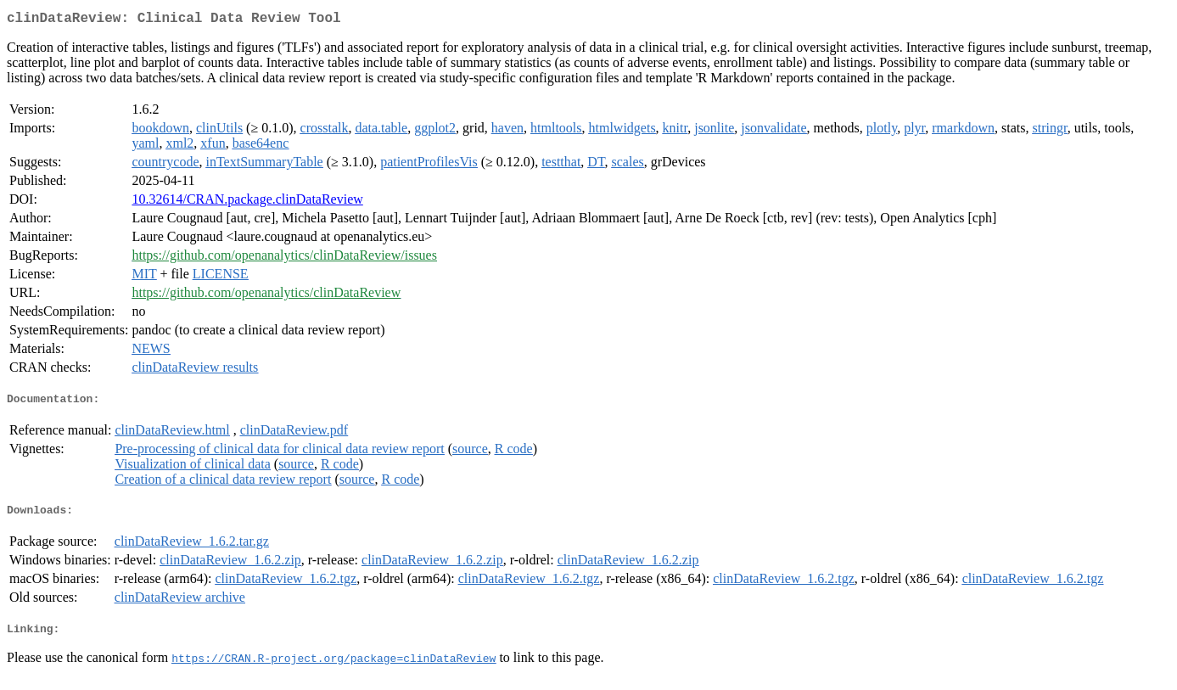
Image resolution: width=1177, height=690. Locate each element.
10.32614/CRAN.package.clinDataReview (247, 202)
